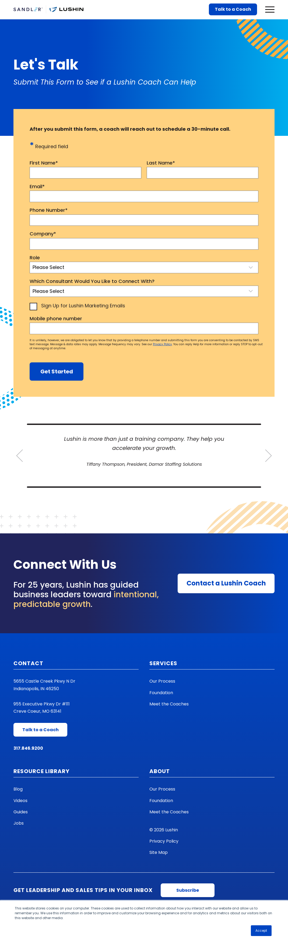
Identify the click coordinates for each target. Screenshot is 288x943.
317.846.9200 (28, 748)
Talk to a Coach (233, 9)
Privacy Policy (162, 344)
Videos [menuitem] (20, 801)
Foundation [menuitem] (161, 693)
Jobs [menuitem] (18, 823)
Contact (28, 663)
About (159, 771)
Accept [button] (261, 930)
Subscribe (187, 890)
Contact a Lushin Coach (226, 583)
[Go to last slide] (19, 456)
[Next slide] (268, 456)
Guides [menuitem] (20, 812)
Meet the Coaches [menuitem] (169, 704)
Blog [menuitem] (18, 789)
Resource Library (41, 771)
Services (163, 663)
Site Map (158, 852)
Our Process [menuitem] (162, 681)
